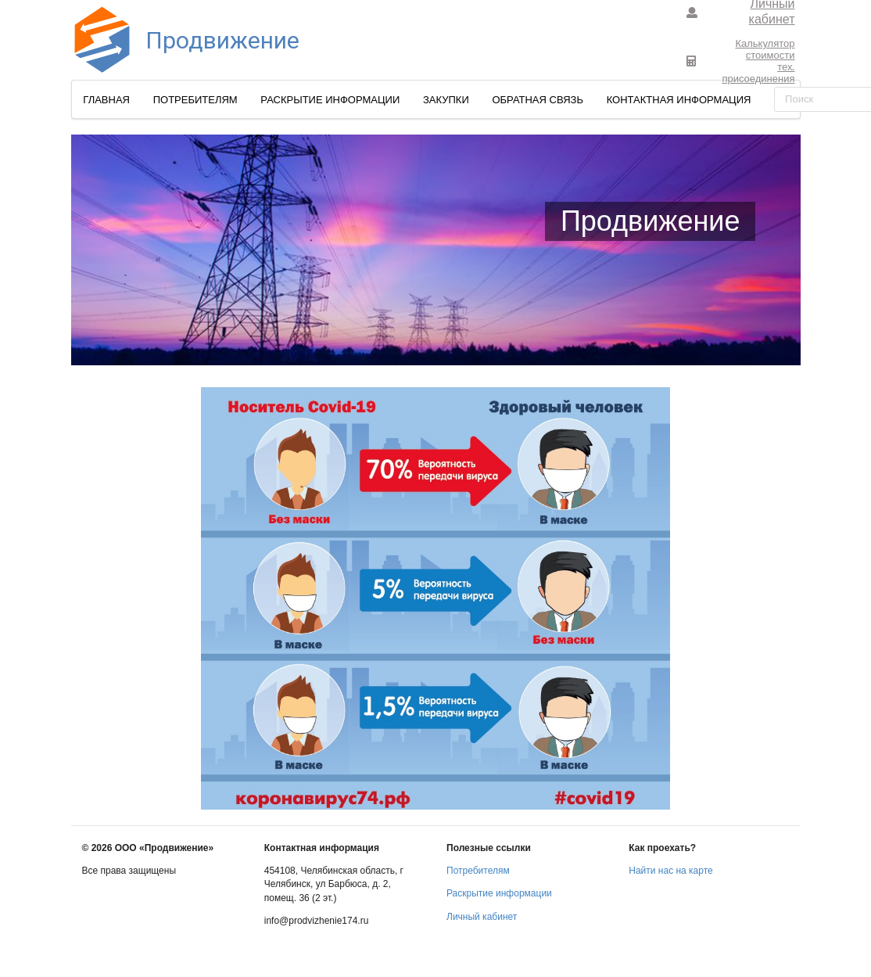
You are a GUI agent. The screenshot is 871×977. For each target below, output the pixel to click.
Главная (106, 100)
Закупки (446, 100)
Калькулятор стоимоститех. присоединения (740, 61)
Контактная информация (679, 100)
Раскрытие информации (330, 100)
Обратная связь (537, 100)
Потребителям (195, 100)
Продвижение (177, 40)
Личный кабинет (481, 916)
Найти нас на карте (670, 870)
